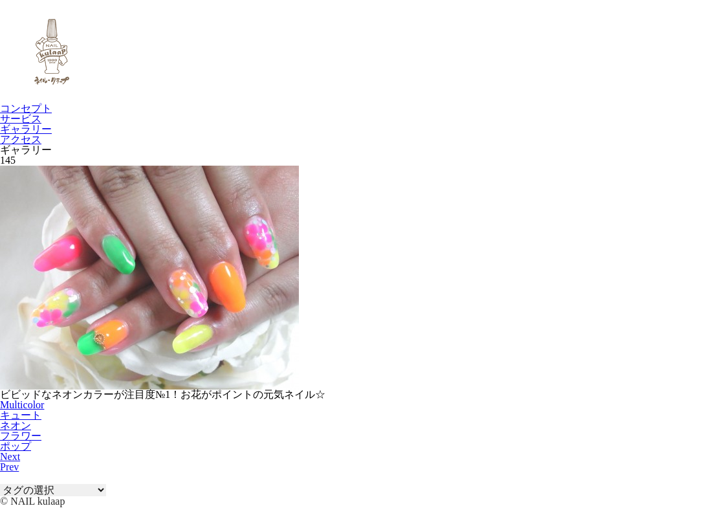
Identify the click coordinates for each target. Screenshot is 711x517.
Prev (9, 466)
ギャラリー (26, 129)
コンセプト (26, 108)
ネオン (15, 425)
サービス (20, 118)
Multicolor (22, 404)
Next (10, 456)
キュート (20, 415)
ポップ (15, 446)
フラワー (20, 435)
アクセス (20, 139)
